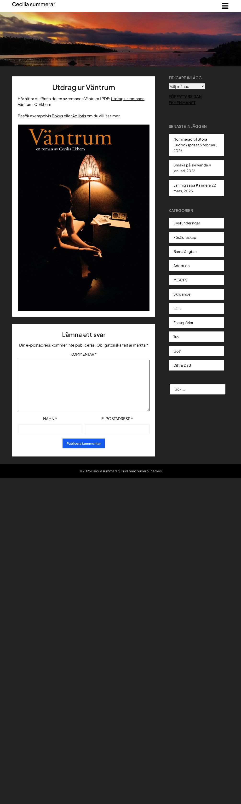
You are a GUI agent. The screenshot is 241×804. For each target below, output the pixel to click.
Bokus (57, 115)
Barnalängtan (185, 251)
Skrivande (181, 294)
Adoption (181, 265)
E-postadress (117, 418)
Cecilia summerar (33, 4)
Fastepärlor (183, 322)
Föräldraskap (184, 237)
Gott (177, 351)
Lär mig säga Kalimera (192, 185)
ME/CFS (180, 280)
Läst (177, 308)
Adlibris (79, 115)
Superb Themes (149, 471)
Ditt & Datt (182, 365)
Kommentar (83, 354)
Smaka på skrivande (190, 165)
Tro (176, 336)
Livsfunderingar (186, 223)
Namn (50, 418)
